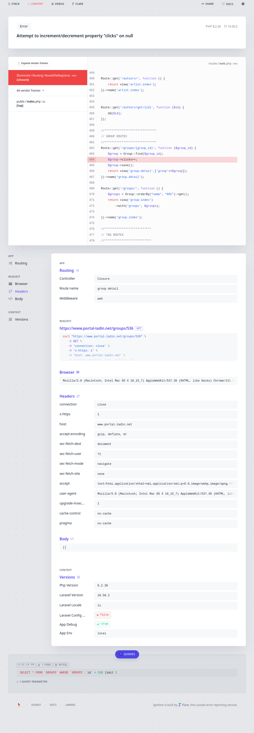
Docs (53, 704)
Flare (183, 705)
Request (14, 276)
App (11, 256)
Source (36, 704)
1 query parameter (31, 681)
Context (14, 312)
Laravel (70, 704)
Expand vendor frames (33, 63)
